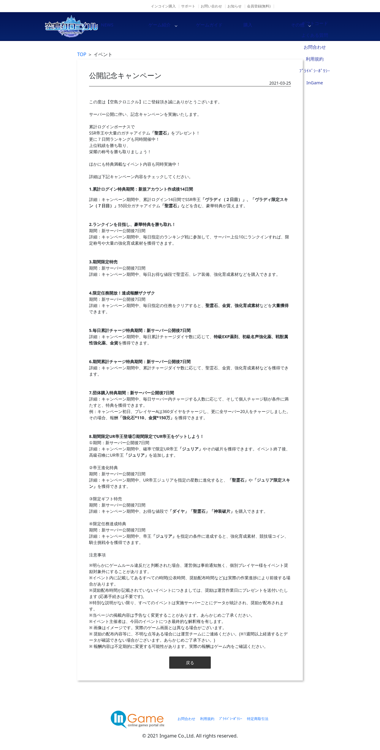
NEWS (118, 26)
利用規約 (207, 718)
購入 (270, 26)
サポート (188, 6)
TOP (81, 54)
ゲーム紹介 (169, 26)
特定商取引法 (257, 718)
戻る (190, 662)
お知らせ (234, 6)
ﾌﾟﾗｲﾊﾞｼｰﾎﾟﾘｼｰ (230, 718)
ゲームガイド (219, 26)
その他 (320, 26)
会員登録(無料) (258, 6)
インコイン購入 (163, 6)
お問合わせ (186, 718)
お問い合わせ (211, 6)
